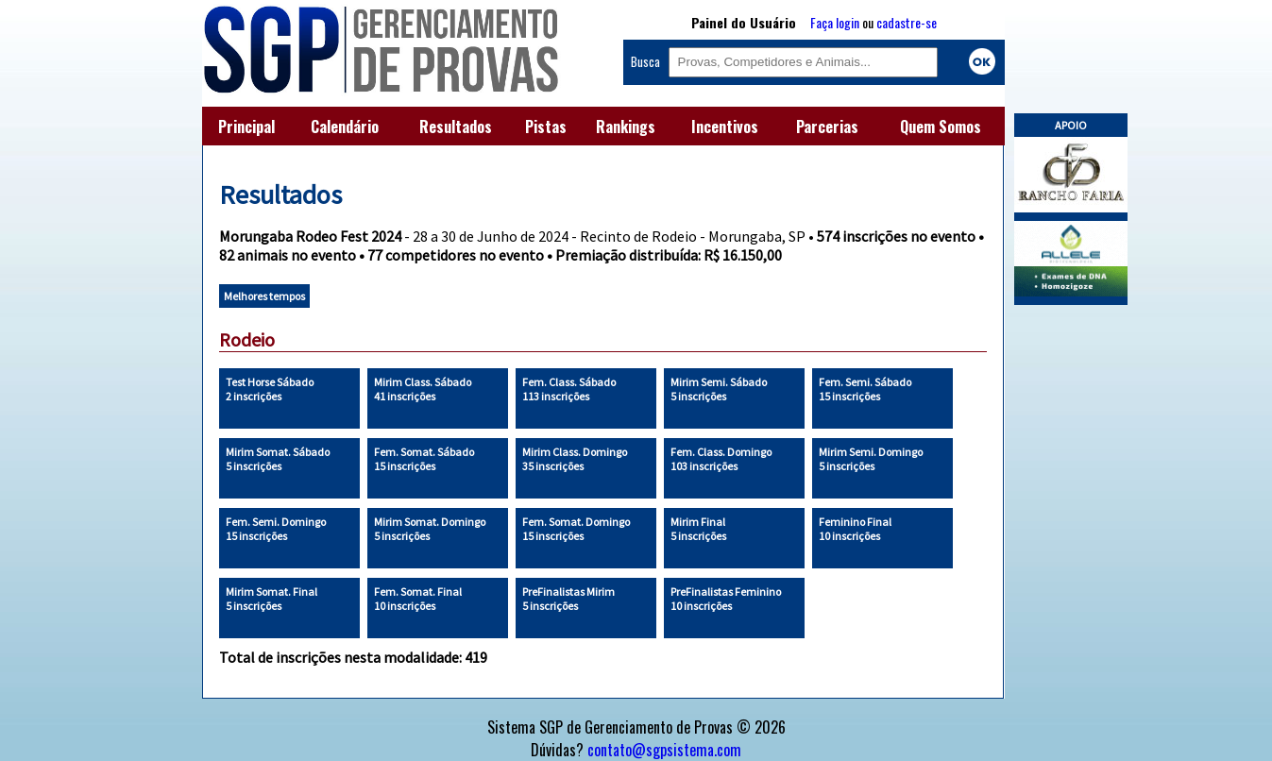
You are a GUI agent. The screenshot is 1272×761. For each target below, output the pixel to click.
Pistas (546, 126)
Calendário (345, 126)
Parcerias (827, 126)
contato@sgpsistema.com (664, 749)
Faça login (834, 22)
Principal (246, 126)
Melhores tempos (264, 296)
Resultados (455, 126)
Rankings (625, 126)
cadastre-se (906, 22)
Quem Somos (940, 126)
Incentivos (724, 126)
